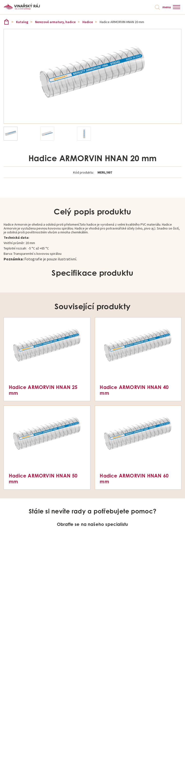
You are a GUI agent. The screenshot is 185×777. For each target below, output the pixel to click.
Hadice (87, 22)
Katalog (22, 22)
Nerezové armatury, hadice (55, 22)
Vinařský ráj (6, 22)
